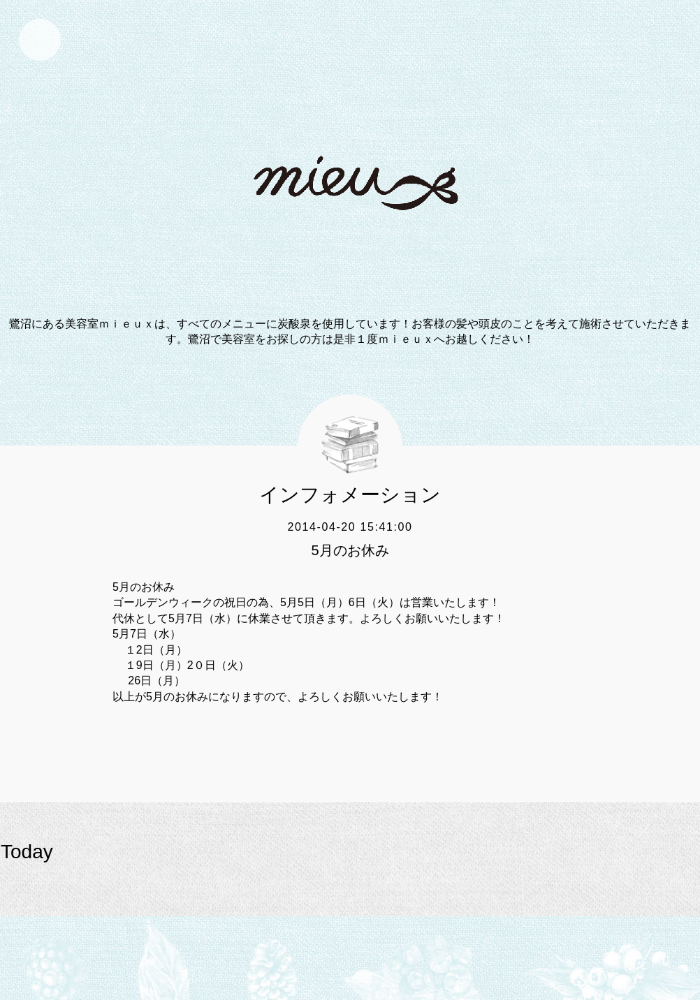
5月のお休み (349, 550)
